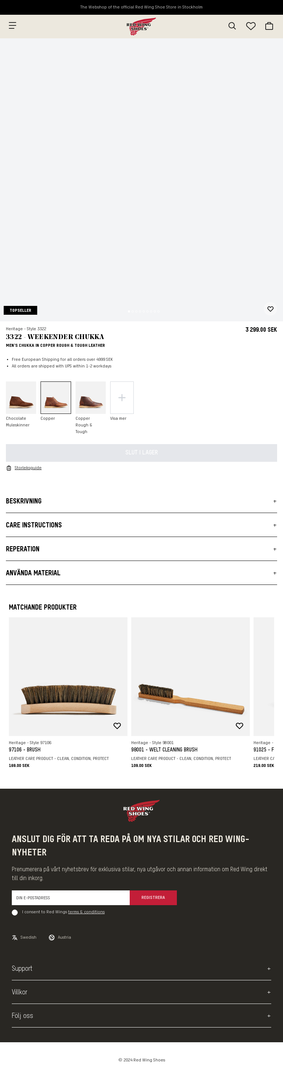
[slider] (141, 179)
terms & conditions (86, 912)
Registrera (153, 898)
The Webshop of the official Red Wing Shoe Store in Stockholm (141, 7)
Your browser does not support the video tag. (141, 179)
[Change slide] (129, 311)
